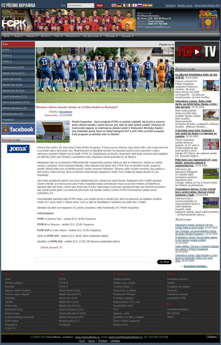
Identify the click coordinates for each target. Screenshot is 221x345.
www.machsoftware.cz (87, 337)
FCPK (6, 50)
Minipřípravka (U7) (13, 114)
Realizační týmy (14, 309)
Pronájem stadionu (123, 298)
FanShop (170, 5)
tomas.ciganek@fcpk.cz (157, 26)
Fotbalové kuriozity (177, 294)
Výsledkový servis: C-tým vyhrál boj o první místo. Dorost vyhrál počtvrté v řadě (195, 191)
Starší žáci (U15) (12, 79)
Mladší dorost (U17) (14, 73)
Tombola (172, 290)
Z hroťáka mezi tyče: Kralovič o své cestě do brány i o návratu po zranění (196, 133)
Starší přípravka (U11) (15, 96)
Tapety (171, 282)
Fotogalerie (11, 324)
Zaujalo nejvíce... (122, 279)
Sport (170, 316)
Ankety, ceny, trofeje (124, 282)
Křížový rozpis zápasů (17, 294)
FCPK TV (10, 328)
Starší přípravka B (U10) (16, 102)
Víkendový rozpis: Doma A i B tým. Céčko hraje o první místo (194, 226)
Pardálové (8, 119)
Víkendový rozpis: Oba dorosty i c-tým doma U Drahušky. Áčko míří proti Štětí (196, 258)
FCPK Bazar (12, 320)
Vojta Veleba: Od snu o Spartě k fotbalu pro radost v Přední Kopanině (197, 247)
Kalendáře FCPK (176, 298)
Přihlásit (102, 340)
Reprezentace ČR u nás (126, 301)
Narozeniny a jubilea (124, 290)
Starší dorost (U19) (13, 67)
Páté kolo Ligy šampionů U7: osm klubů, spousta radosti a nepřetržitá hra (196, 162)
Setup (91, 340)
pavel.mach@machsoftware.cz (125, 337)
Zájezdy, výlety (121, 313)
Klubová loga (12, 313)
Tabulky (9, 301)
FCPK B (7, 55)
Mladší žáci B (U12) (14, 90)
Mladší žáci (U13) (12, 84)
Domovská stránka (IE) (207, 5)
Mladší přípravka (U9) (15, 108)
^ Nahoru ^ (212, 336)
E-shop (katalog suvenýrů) (19, 317)
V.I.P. (116, 309)
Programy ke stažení (178, 286)
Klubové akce (120, 324)
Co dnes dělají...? (123, 286)
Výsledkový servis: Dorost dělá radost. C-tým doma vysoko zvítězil (196, 238)
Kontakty (10, 286)
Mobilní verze (185, 5)
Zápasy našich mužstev (18, 290)
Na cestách (173, 313)
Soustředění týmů (123, 305)
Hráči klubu (11, 305)
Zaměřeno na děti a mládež (128, 317)
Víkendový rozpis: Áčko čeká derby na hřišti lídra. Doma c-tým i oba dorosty (196, 104)
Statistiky (10, 298)
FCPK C (7, 61)
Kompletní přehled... (178, 279)
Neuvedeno (65, 111)
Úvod (8, 279)
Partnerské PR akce (124, 294)
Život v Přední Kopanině (126, 320)
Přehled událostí (14, 282)
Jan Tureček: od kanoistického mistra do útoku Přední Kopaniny (195, 232)
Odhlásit (115, 340)
